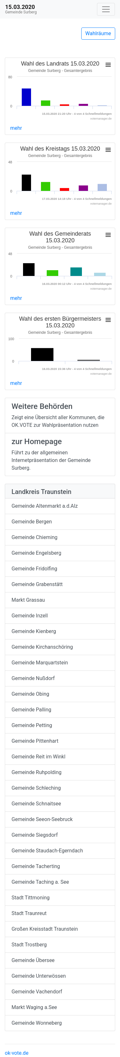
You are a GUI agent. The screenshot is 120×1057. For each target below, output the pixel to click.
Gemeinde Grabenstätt (37, 584)
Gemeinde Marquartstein (40, 663)
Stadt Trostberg (29, 945)
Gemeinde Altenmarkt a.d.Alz (45, 506)
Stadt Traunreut (29, 913)
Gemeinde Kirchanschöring (42, 647)
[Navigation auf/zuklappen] (106, 9)
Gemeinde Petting (32, 725)
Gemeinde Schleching (36, 788)
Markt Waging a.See (34, 1007)
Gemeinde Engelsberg (36, 553)
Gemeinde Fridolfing (34, 569)
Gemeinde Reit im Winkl (38, 757)
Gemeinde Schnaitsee (36, 804)
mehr (16, 128)
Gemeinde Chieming (34, 537)
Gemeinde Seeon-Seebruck (42, 819)
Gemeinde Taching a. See (40, 882)
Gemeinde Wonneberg (37, 1023)
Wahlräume (98, 33)
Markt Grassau (28, 600)
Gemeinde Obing (30, 694)
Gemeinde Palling (31, 710)
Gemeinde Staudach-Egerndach (47, 851)
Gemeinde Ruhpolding (36, 772)
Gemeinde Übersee (33, 960)
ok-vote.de (16, 1053)
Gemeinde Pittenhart (35, 741)
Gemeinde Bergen (32, 522)
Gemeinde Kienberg (34, 631)
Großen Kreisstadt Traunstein (45, 929)
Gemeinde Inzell (30, 616)
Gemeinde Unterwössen (39, 976)
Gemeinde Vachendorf (37, 992)
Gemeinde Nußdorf (33, 678)
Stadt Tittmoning (31, 898)
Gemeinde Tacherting (36, 866)
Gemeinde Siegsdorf (35, 835)
